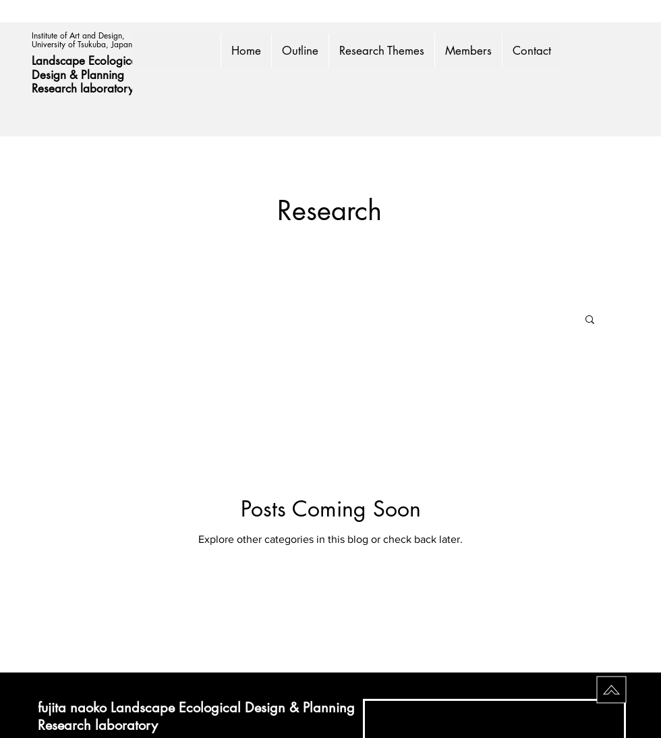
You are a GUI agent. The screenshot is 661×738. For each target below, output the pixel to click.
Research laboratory (83, 88)
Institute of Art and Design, (79, 35)
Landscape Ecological (88, 60)
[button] (589, 320)
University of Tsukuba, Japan (82, 44)
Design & (56, 75)
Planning (104, 75)
